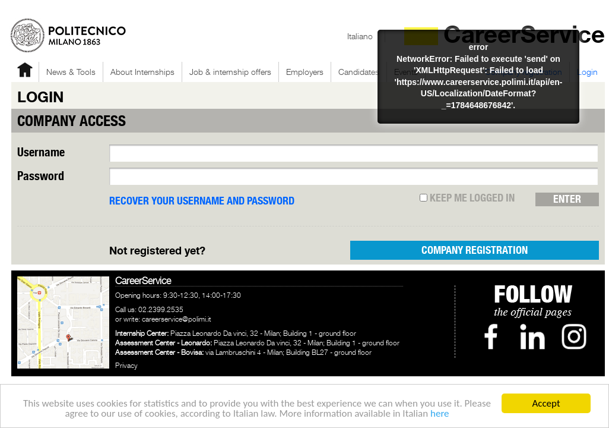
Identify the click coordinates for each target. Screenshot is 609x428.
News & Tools (71, 72)
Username (41, 153)
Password (40, 177)
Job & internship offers (230, 72)
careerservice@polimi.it (176, 318)
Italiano (360, 36)
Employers (304, 72)
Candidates (358, 72)
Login (587, 72)
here (439, 414)
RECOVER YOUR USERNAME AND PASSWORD (201, 201)
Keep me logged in (467, 198)
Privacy (126, 365)
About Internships (142, 72)
